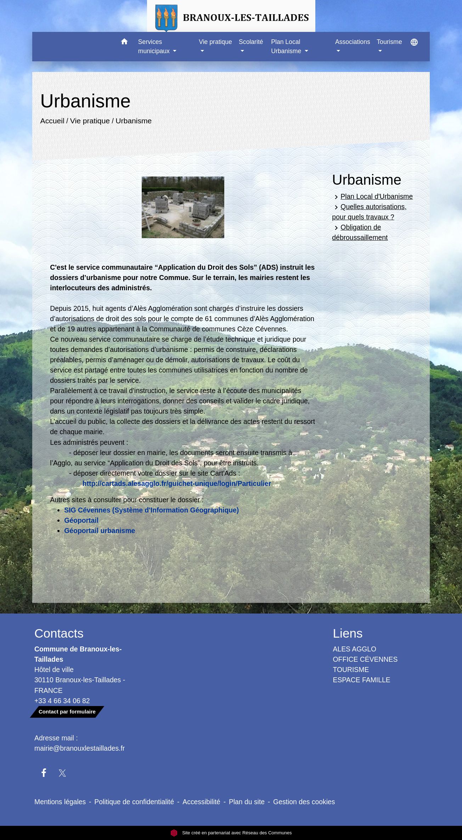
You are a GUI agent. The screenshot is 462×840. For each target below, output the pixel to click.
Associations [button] (352, 41)
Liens (348, 633)
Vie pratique (90, 121)
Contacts (59, 633)
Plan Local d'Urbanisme (372, 196)
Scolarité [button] (251, 41)
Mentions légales (60, 802)
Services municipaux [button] (154, 46)
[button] (124, 43)
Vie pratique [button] (215, 41)
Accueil (52, 121)
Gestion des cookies (304, 802)
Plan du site (247, 802)
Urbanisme (134, 121)
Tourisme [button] (389, 41)
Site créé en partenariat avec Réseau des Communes (231, 832)
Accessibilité (201, 802)
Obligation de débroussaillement (360, 232)
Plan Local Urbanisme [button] (287, 46)
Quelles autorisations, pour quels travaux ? (369, 212)
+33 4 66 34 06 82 (62, 701)
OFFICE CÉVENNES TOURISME (365, 664)
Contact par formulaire (67, 712)
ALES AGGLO (355, 649)
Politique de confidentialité (134, 802)
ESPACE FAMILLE (361, 680)
